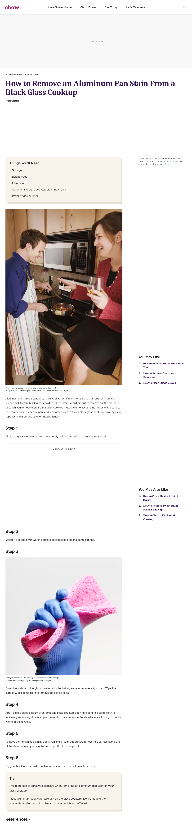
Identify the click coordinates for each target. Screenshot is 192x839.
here (167, 164)
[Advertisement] (96, 129)
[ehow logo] (12, 7)
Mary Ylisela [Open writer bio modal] (13, 100)
